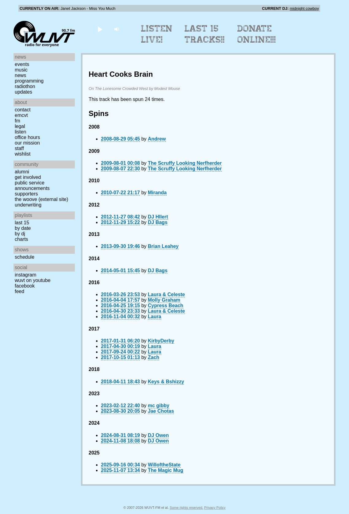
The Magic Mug (165, 470)
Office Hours (27, 137)
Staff (19, 148)
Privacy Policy (215, 507)
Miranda (157, 192)
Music (21, 69)
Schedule (24, 257)
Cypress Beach (165, 305)
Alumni (22, 171)
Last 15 (22, 222)
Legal (20, 126)
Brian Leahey (163, 246)
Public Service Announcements (32, 185)
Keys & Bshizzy (166, 381)
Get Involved (28, 177)
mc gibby (158, 405)
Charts (21, 239)
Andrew (157, 138)
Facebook (25, 285)
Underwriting (28, 204)
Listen (20, 131)
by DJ (20, 233)
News (20, 75)
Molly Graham (164, 300)
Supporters (26, 193)
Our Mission (27, 142)
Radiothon (25, 86)
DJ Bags (157, 222)
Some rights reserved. (186, 507)
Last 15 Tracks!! (205, 34)
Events (22, 64)
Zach (153, 357)
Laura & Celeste (166, 294)
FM (17, 120)
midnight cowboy (304, 8)
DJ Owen (158, 435)
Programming (29, 80)
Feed (19, 291)
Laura (154, 316)
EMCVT (21, 115)
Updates (23, 92)
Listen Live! (157, 34)
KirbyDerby (161, 340)
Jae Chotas (161, 411)
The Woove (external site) (41, 199)
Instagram (25, 274)
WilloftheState (164, 464)
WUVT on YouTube (33, 280)
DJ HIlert (158, 216)
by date (23, 228)
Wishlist (23, 154)
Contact (23, 109)
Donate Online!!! (256, 34)
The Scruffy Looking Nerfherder (185, 163)
